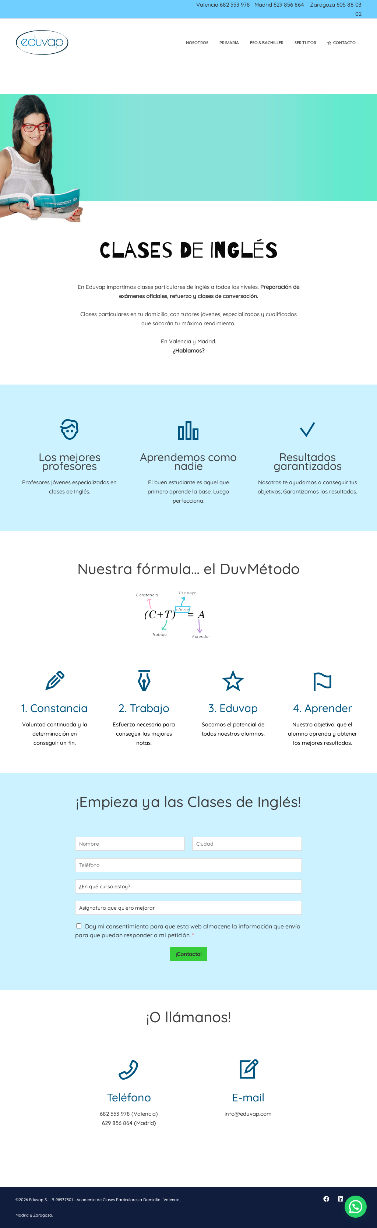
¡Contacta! (188, 954)
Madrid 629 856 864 (279, 4)
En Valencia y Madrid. (188, 341)
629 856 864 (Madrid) (129, 1122)
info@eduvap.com (248, 1113)
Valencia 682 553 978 (223, 4)
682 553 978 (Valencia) (129, 1113)
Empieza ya (119, 801)
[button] (356, 1207)
